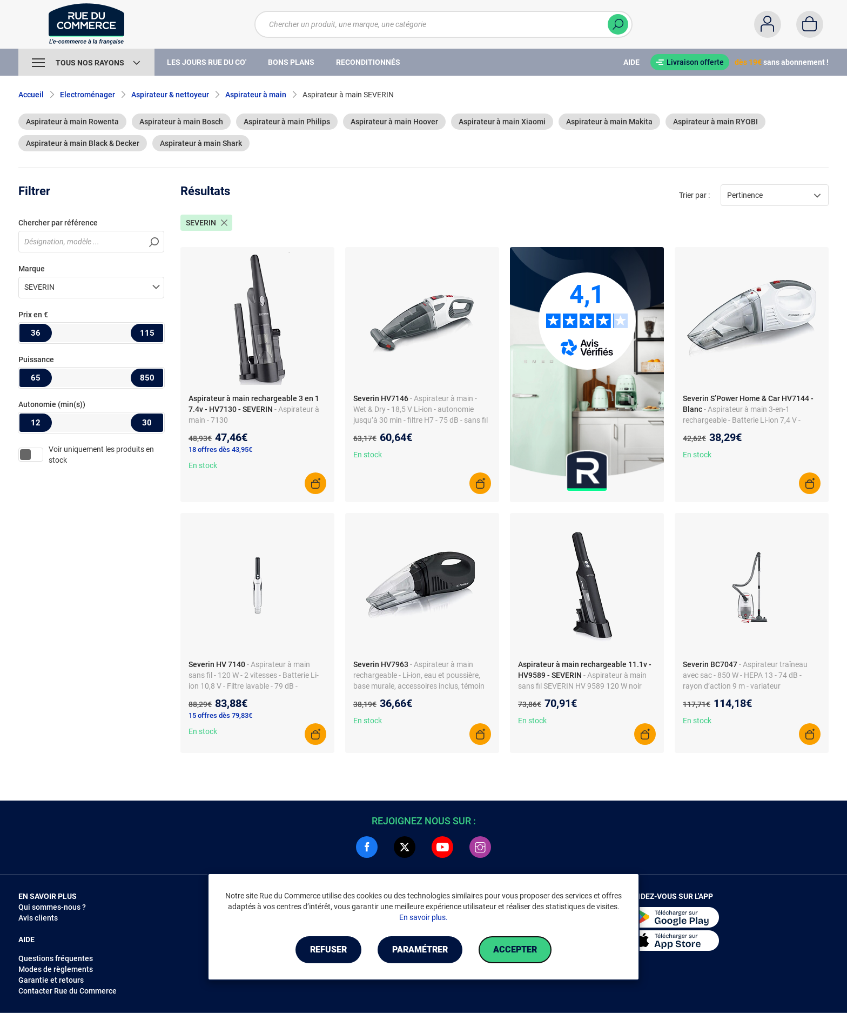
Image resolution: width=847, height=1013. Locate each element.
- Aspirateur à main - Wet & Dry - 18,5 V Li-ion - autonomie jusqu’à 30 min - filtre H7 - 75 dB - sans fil (420, 409)
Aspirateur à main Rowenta (72, 121)
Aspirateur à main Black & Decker (82, 143)
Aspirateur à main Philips (287, 121)
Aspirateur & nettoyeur (170, 94)
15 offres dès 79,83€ (220, 715)
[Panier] (809, 24)
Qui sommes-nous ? (52, 907)
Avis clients (38, 918)
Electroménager (87, 94)
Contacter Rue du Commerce (67, 991)
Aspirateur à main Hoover (394, 121)
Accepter (515, 949)
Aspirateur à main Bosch (181, 121)
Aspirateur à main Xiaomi (502, 121)
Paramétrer (420, 949)
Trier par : (694, 195)
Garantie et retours (51, 980)
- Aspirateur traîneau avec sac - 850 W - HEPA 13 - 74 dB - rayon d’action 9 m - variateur (745, 675)
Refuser (328, 949)
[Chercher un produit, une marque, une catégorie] (437, 24)
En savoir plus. (423, 917)
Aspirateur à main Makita (609, 121)
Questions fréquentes (55, 958)
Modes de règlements (55, 969)
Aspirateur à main (255, 94)
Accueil (31, 94)
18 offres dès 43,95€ (220, 449)
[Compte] (767, 24)
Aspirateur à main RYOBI (715, 121)
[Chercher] (618, 24)
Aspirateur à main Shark (201, 143)
